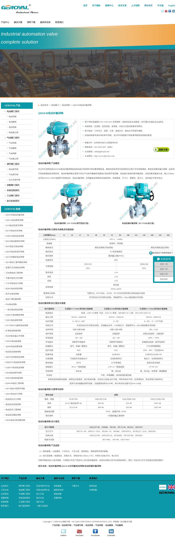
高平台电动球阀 (12, 294)
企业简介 (5, 486)
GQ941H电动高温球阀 (15, 236)
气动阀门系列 (13, 138)
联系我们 (59, 22)
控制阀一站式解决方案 (122, 521)
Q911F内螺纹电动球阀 (15, 257)
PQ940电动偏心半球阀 (15, 336)
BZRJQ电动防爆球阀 (14, 378)
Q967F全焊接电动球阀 (15, 357)
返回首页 (44, 105)
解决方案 (18, 22)
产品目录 (23, 478)
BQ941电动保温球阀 (14, 288)
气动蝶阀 (12, 148)
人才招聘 (135, 5)
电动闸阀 (12, 127)
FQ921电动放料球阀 (14, 320)
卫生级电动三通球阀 (14, 273)
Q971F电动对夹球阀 (14, 231)
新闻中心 (109, 5)
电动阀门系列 (13, 111)
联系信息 (93, 486)
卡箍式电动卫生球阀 (14, 278)
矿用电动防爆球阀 (13, 331)
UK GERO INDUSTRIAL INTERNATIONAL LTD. (92, 521)
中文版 (160, 5)
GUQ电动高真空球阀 (14, 225)
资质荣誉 (5, 502)
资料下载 (31, 22)
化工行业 (40, 494)
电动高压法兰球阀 (13, 399)
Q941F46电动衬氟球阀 (15, 215)
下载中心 (75, 486)
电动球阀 (12, 116)
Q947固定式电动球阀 (14, 246)
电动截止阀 (13, 132)
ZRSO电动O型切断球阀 (15, 420)
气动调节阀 (13, 174)
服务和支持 (45, 22)
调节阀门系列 (13, 164)
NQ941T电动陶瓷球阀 (15, 315)
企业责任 (5, 494)
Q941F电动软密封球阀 (15, 252)
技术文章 (122, 5)
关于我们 (5, 478)
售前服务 (58, 486)
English (171, 5)
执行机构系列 (13, 201)
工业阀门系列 (13, 195)
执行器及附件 (24, 506)
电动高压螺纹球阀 (13, 415)
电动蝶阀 (12, 122)
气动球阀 (12, 143)
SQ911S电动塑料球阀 (14, 220)
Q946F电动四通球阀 (14, 346)
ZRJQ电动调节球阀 (14, 373)
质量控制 (5, 498)
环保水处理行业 (43, 490)
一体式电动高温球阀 (14, 310)
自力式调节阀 (14, 180)
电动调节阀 (13, 169)
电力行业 (40, 498)
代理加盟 (93, 490)
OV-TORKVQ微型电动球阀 (17, 325)
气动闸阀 (12, 153)
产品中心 (5, 22)
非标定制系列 (13, 190)
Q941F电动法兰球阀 (14, 394)
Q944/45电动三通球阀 (15, 383)
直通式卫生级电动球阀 (15, 267)
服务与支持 (59, 478)
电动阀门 (55, 105)
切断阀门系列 (13, 185)
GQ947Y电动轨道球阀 (15, 367)
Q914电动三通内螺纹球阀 (16, 262)
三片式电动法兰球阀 (14, 283)
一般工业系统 (42, 506)
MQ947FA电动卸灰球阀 (15, 362)
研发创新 (58, 494)
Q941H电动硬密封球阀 (15, 241)
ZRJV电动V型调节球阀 (15, 388)
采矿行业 (40, 502)
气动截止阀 (13, 159)
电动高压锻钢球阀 (13, 352)
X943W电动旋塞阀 (13, 341)
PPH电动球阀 (11, 304)
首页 (85, 5)
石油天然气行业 (43, 486)
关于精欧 (96, 5)
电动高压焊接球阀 (13, 404)
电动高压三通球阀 (13, 410)
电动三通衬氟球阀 (13, 299)
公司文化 (5, 490)
